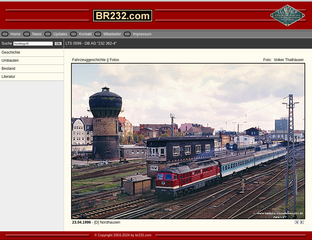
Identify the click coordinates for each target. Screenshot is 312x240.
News (37, 34)
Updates (60, 34)
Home (15, 34)
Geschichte (11, 52)
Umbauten (10, 60)
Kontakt (85, 34)
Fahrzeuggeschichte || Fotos (96, 60)
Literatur (8, 76)
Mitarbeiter (112, 34)
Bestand (8, 68)
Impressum (142, 34)
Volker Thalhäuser (288, 60)
